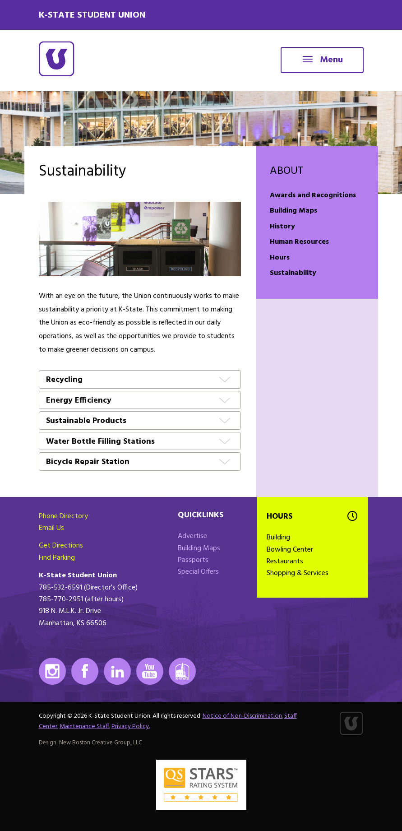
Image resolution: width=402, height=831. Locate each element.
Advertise (192, 536)
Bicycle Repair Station (87, 462)
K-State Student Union (92, 15)
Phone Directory (63, 516)
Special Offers (198, 572)
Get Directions (61, 546)
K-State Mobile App (182, 671)
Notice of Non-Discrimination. (243, 716)
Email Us (51, 528)
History (282, 226)
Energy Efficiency (78, 401)
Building (278, 537)
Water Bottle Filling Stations (100, 442)
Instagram (52, 671)
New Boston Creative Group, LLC (100, 742)
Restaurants (285, 561)
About (287, 171)
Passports (193, 560)
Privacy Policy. (130, 726)
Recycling (64, 380)
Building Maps (293, 211)
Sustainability (293, 273)
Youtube (149, 671)
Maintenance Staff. (85, 726)
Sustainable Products (86, 421)
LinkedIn (117, 671)
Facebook (84, 671)
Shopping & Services (297, 573)
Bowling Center (290, 550)
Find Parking (57, 558)
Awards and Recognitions (313, 195)
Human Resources (299, 242)
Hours (280, 258)
